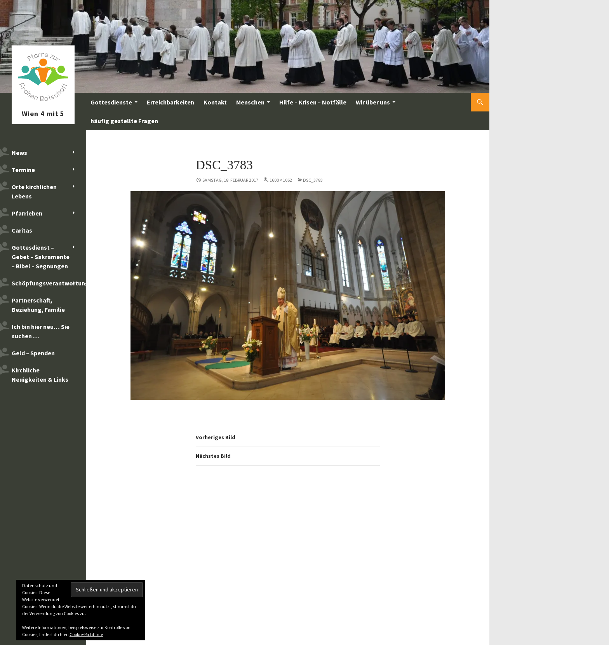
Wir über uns (373, 102)
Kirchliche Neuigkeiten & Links (40, 374)
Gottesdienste (111, 102)
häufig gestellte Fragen (124, 121)
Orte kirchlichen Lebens (34, 191)
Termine (23, 170)
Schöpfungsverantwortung (49, 283)
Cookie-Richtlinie (86, 634)
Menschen (250, 102)
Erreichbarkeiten (170, 102)
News (19, 152)
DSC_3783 (313, 180)
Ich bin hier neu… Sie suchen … (41, 331)
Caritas (22, 230)
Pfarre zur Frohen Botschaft (43, 102)
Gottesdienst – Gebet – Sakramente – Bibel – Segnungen (41, 256)
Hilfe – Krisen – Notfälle (312, 102)
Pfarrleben (27, 213)
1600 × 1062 (281, 180)
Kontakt (215, 102)
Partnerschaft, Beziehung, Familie (38, 304)
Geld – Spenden (33, 353)
